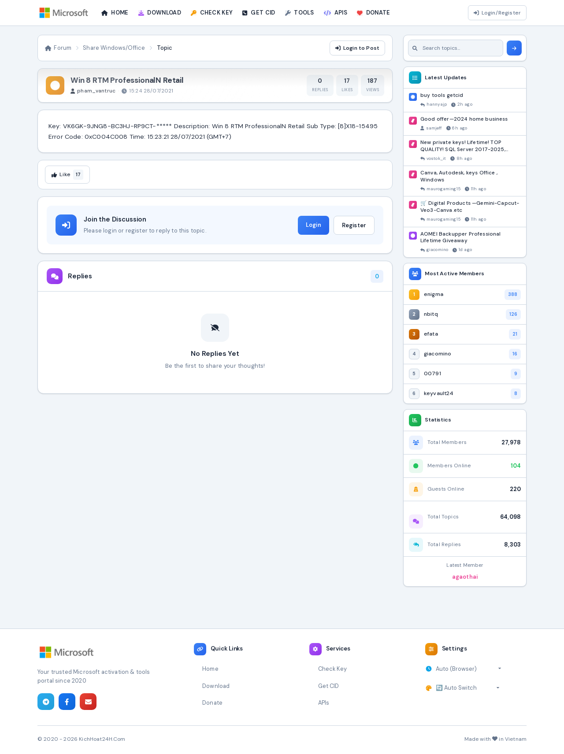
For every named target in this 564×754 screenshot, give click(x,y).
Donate (212, 702)
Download (216, 686)
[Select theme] (468, 688)
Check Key (332, 669)
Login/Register (497, 12)
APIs (324, 702)
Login (313, 225)
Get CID (328, 686)
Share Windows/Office (114, 48)
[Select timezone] (468, 669)
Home (210, 669)
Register (354, 225)
